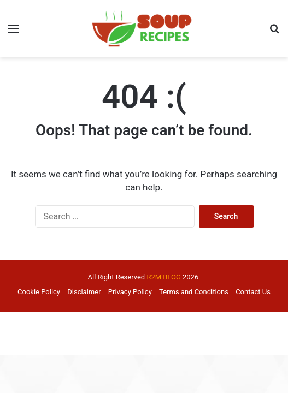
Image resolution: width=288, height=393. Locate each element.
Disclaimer (84, 292)
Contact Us (253, 292)
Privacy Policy (130, 292)
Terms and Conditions (193, 292)
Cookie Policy (38, 292)
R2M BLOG (163, 277)
